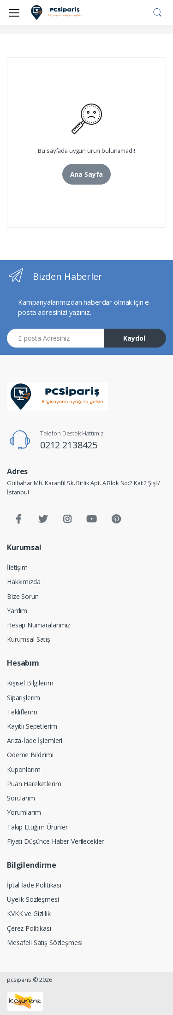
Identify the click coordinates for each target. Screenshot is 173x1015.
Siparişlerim (23, 697)
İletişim (17, 567)
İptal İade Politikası (34, 885)
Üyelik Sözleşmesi (33, 899)
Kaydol (134, 338)
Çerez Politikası (29, 928)
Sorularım (21, 798)
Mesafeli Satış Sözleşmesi (44, 942)
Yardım (17, 610)
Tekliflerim (22, 712)
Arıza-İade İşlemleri (34, 740)
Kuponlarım (24, 769)
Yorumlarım (24, 812)
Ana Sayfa (86, 174)
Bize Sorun (23, 596)
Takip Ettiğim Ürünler (37, 827)
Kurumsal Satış (28, 639)
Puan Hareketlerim (34, 783)
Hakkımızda (24, 581)
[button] (157, 11)
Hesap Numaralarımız (38, 625)
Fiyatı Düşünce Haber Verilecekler (55, 841)
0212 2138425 (68, 445)
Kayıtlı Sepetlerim (32, 726)
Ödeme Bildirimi (30, 754)
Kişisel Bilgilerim (30, 683)
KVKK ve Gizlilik (29, 913)
